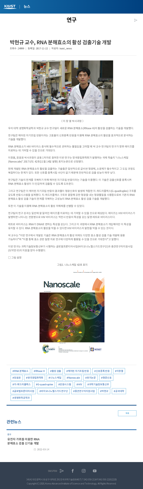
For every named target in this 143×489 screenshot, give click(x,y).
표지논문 (91, 377)
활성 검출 (56, 371)
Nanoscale (74, 377)
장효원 (17, 377)
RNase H (40, 371)
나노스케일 (55, 377)
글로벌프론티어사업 (24, 391)
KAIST (10, 7)
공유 (135, 20)
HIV (80, 384)
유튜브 (95, 471)
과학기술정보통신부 (99, 384)
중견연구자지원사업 (85, 391)
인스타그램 (84, 471)
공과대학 (119, 391)
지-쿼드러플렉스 (22, 384)
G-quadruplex (45, 384)
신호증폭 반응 (103, 371)
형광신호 (107, 377)
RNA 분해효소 (21, 371)
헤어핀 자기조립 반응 (78, 371)
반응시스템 (65, 384)
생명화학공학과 (22, 397)
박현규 (105, 391)
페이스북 (73, 471)
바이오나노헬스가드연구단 (54, 391)
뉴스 (27, 6)
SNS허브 (52, 471)
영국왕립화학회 (35, 377)
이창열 (120, 371)
